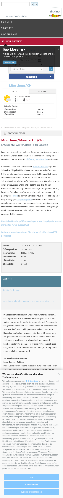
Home (19, 128)
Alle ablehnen (31, 484)
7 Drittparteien (32, 381)
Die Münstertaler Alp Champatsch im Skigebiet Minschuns (28, 301)
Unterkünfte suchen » (31, 76)
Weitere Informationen (31, 492)
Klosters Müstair (40, 166)
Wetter (15, 91)
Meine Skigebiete (14, 41)
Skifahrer (30, 159)
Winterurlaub (9, 34)
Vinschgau (35, 128)
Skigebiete (7, 28)
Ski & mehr (6, 21)
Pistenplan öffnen (16, 133)
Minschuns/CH (20, 85)
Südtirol (55, 12)
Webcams (42, 91)
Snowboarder (42, 159)
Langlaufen (8, 278)
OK (31, 477)
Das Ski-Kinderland (11, 290)
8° (18, 100)
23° (28, 100)
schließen (9, 62)
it (32, 4)
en (36, 4)
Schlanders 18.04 (22, 96)
